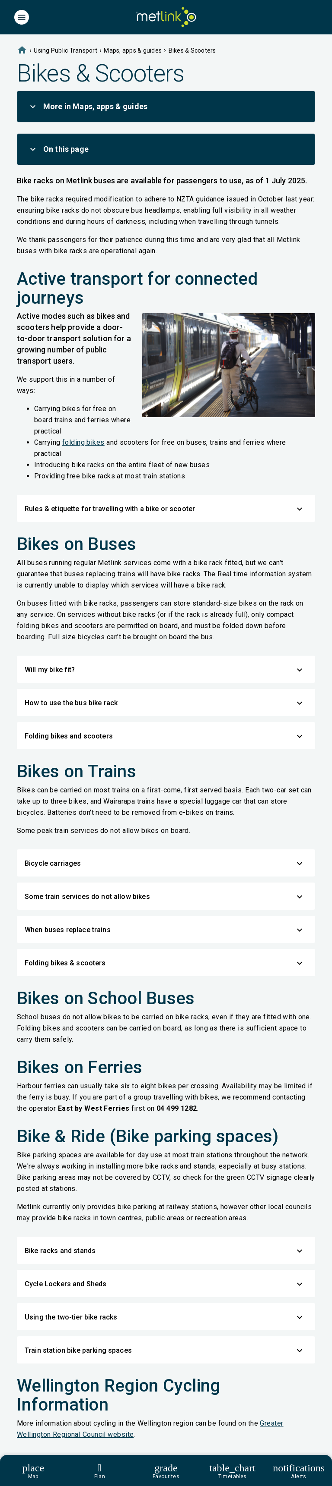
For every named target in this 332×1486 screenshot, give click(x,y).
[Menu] (21, 17)
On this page (58, 149)
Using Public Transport (65, 50)
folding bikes (83, 442)
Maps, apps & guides (133, 50)
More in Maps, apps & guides (87, 106)
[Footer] (166, 1470)
